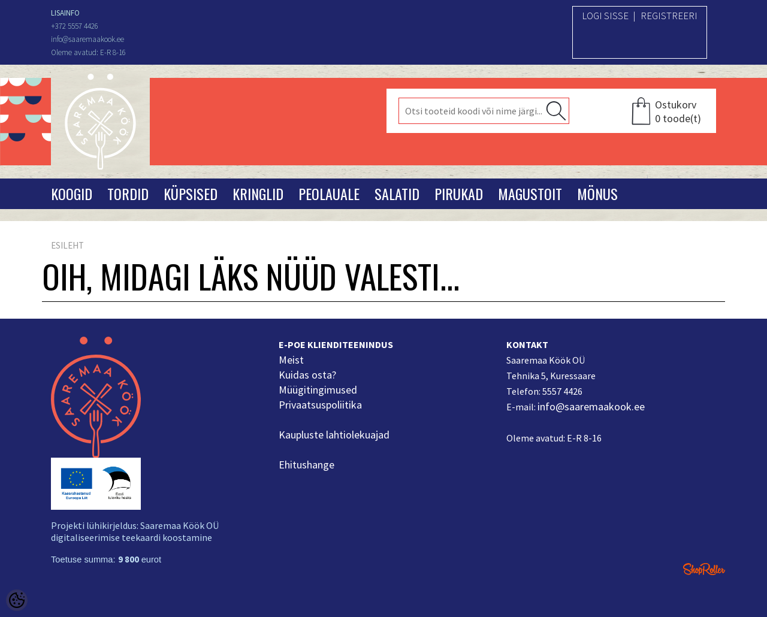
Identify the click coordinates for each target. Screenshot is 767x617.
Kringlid (257, 193)
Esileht (67, 245)
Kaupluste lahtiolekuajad (334, 434)
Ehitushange (306, 464)
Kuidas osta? (307, 375)
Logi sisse (605, 15)
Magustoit (530, 193)
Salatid (397, 193)
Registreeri (669, 15)
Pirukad (458, 193)
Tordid (128, 193)
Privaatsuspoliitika (320, 405)
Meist (291, 360)
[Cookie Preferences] (17, 600)
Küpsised (191, 193)
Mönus (597, 193)
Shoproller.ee (704, 569)
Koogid (71, 193)
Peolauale (329, 193)
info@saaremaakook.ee (591, 406)
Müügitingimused (318, 390)
